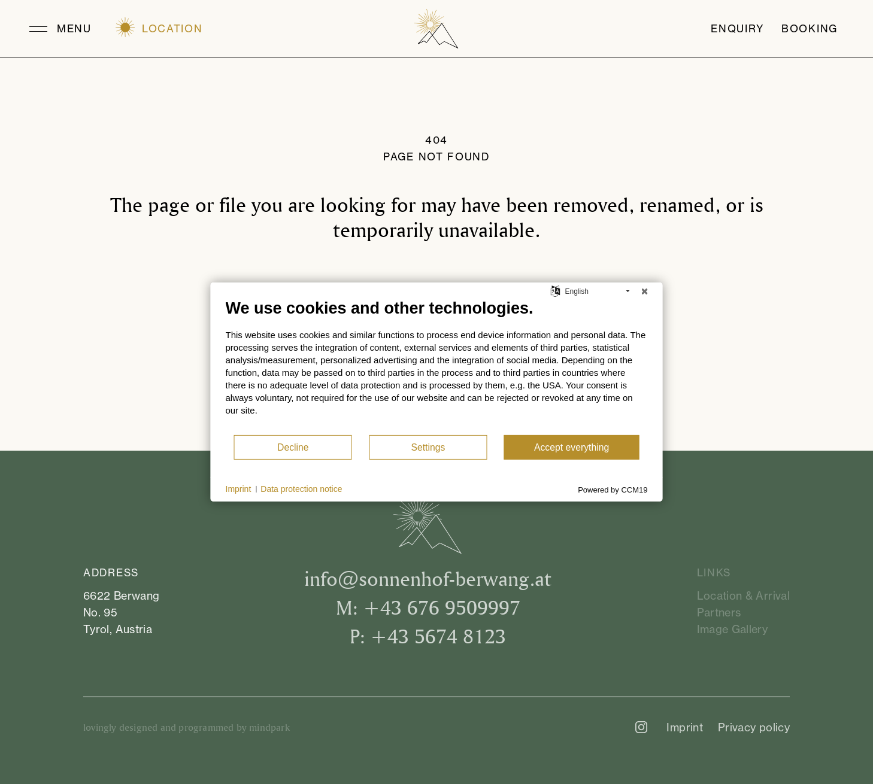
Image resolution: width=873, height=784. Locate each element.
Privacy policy (754, 727)
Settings (428, 447)
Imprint (684, 727)
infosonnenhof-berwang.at (427, 578)
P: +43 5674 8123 (428, 636)
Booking (809, 29)
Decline (293, 447)
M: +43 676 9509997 (428, 607)
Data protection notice (301, 489)
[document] (437, 366)
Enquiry (738, 29)
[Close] (645, 291)
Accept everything (571, 447)
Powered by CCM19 (612, 489)
